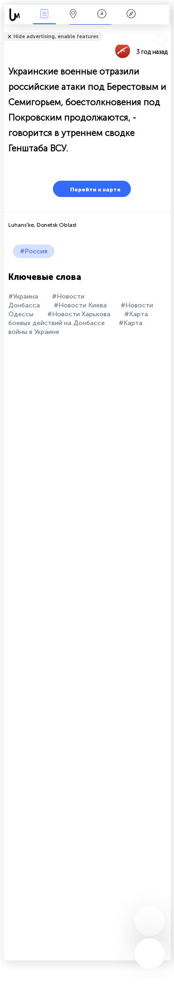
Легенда (130, 14)
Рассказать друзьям (165, 30)
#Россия (33, 251)
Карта (73, 14)
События (44, 14)
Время (102, 14)
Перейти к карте (89, 189)
